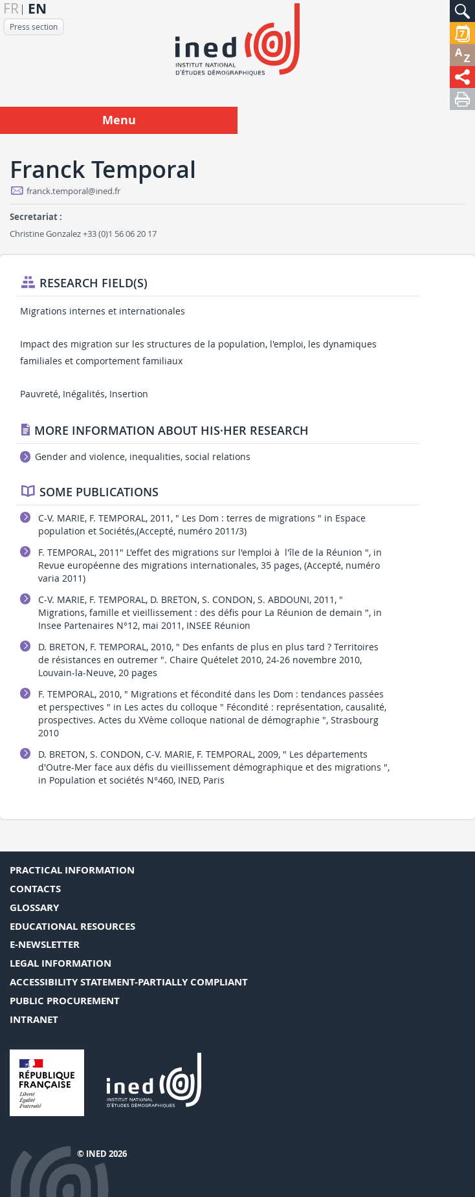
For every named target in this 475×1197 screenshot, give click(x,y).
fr (11, 9)
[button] (462, 11)
